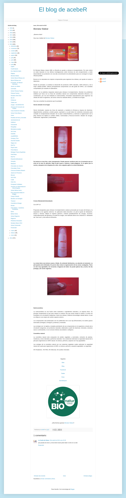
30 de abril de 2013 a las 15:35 (58, 440)
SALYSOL (13, 177)
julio (12, 57)
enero (12, 235)
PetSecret (13, 100)
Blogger (72, 489)
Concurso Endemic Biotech (18, 170)
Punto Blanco (14, 150)
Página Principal (63, 20)
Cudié (12, 179)
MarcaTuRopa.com (16, 80)
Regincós (13, 218)
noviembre (14, 48)
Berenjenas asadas (16, 129)
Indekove (13, 122)
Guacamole (14, 124)
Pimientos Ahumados (16, 220)
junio (12, 60)
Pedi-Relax (14, 154)
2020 (11, 28)
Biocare (13, 175)
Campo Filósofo (15, 196)
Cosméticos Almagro (16, 203)
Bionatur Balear (49, 38)
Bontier (13, 205)
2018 (11, 32)
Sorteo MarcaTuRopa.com (18, 78)
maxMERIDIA (14, 136)
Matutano (13, 163)
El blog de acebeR (63, 9)
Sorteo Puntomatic (16, 225)
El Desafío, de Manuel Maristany (16, 83)
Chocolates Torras (15, 168)
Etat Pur (13, 145)
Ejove (12, 211)
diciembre (14, 46)
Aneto (12, 115)
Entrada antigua (88, 476)
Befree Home (14, 214)
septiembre (14, 53)
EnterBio (13, 133)
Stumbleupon (63, 380)
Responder (41, 445)
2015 (11, 39)
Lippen (12, 66)
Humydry (13, 161)
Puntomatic (14, 227)
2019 (11, 30)
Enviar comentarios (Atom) (48, 478)
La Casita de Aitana (43, 440)
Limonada (13, 88)
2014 (11, 42)
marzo (13, 230)
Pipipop (13, 73)
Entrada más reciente (39, 476)
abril (12, 64)
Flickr (63, 377)
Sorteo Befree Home (16, 190)
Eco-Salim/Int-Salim (16, 71)
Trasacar (13, 201)
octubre (13, 51)
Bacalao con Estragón (16, 198)
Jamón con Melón (15, 86)
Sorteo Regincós (15, 216)
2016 (11, 37)
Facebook (63, 370)
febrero (13, 233)
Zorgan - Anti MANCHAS (17, 104)
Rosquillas (13, 127)
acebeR (104, 79)
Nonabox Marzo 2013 (16, 223)
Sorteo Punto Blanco (16, 113)
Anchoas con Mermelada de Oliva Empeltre (18, 187)
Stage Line (13, 143)
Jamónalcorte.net (15, 120)
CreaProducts (14, 69)
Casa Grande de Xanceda (18, 110)
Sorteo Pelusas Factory (17, 91)
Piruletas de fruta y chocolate (18, 117)
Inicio (64, 476)
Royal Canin (14, 147)
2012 (11, 238)
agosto (13, 55)
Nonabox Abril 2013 (16, 95)
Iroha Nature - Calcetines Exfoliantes (17, 208)
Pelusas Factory (15, 93)
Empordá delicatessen (17, 159)
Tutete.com (14, 102)
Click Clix (13, 182)
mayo (12, 62)
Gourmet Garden (15, 140)
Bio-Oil (12, 98)
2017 (11, 35)
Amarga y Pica (15, 138)
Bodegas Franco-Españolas (18, 152)
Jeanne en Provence (16, 173)
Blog (63, 366)
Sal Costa (13, 131)
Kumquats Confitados (16, 184)
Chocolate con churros (17, 166)
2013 (11, 44)
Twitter (63, 373)
